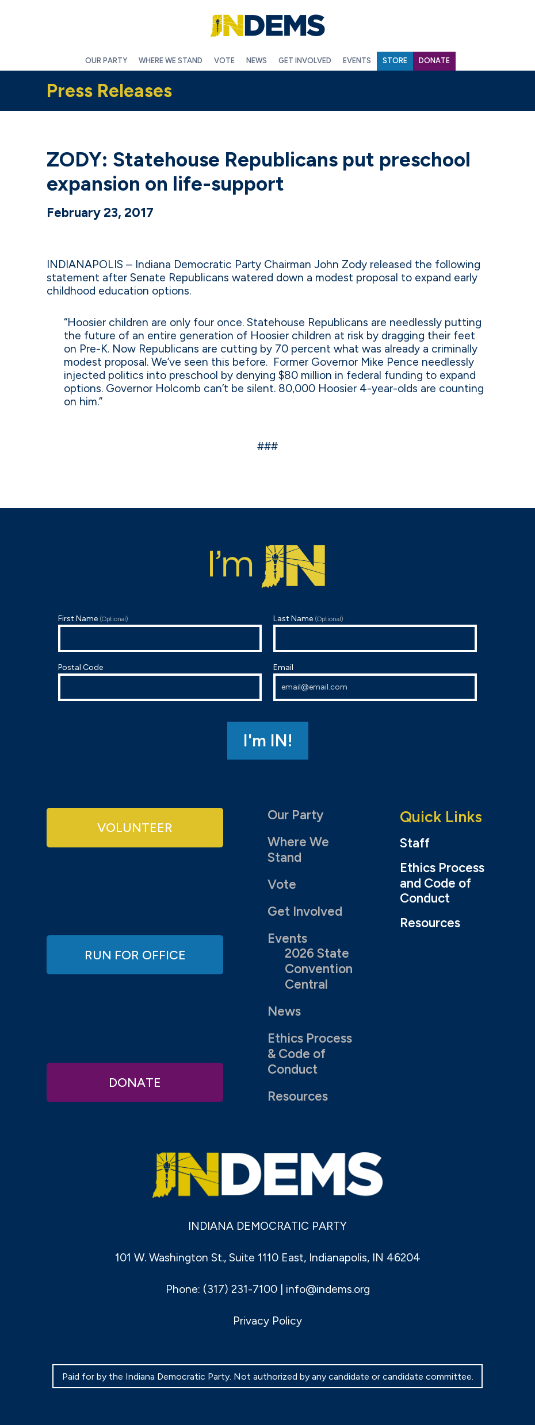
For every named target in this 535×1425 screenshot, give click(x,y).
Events (287, 938)
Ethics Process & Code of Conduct (310, 1054)
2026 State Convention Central (319, 969)
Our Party (295, 815)
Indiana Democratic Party (267, 26)
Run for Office (135, 954)
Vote (282, 884)
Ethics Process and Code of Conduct (442, 884)
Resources (298, 1096)
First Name (160, 633)
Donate (135, 1081)
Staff (415, 843)
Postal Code (160, 682)
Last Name (375, 633)
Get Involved (305, 911)
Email (375, 682)
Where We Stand (298, 849)
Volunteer (135, 827)
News (284, 1011)
